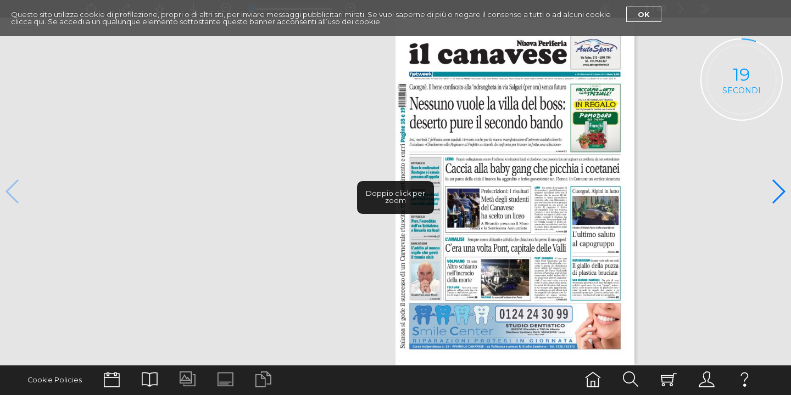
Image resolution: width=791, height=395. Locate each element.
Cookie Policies (54, 380)
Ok (644, 14)
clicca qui (27, 21)
